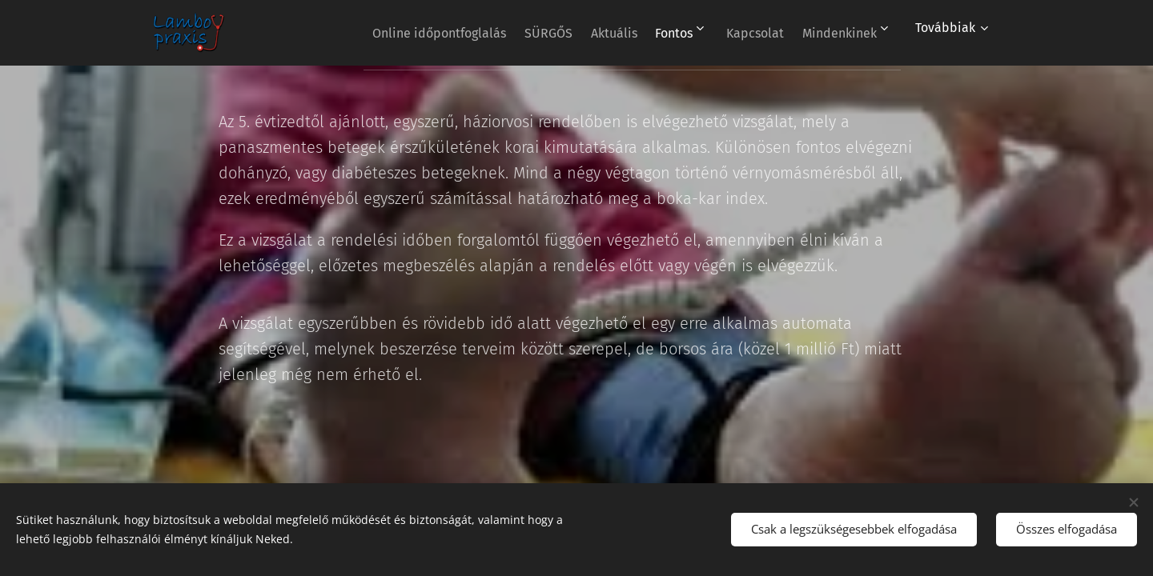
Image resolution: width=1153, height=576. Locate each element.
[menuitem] (388, 33)
